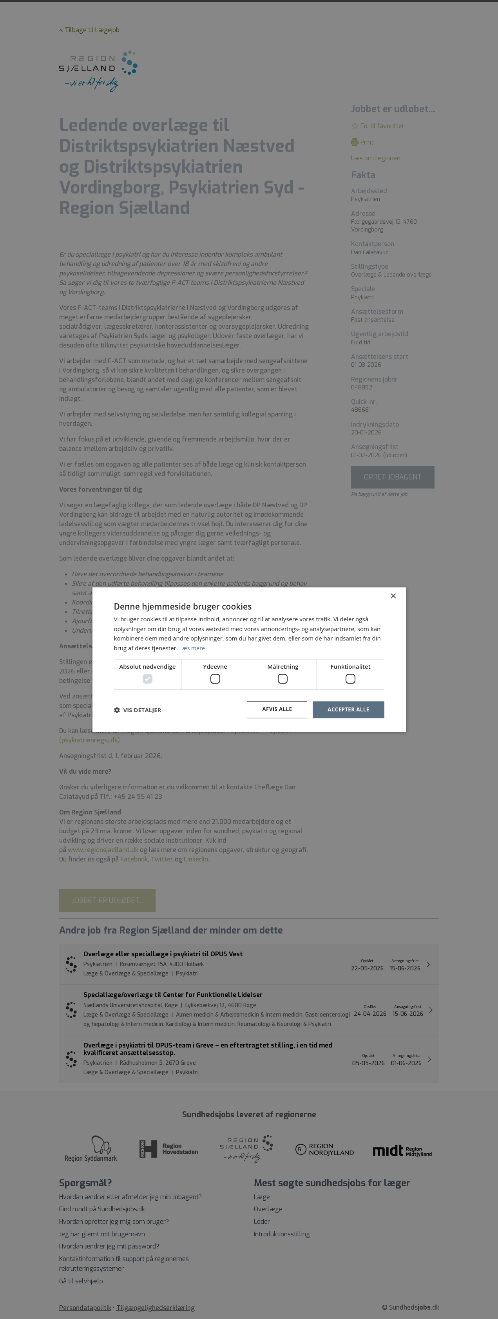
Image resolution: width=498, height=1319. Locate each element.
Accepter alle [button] (347, 709)
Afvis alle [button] (274, 709)
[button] (137, 709)
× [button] (393, 596)
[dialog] (249, 659)
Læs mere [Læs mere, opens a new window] (192, 647)
